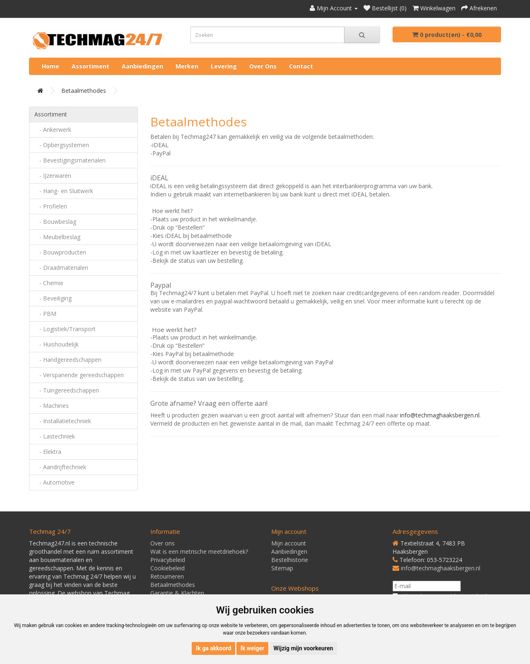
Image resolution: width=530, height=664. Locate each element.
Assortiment (90, 66)
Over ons (263, 66)
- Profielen (50, 206)
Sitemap (282, 568)
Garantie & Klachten (177, 593)
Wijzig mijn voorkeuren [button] (303, 648)
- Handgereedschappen (67, 360)
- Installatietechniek (62, 421)
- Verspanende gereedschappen (79, 375)
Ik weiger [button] (252, 648)
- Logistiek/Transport (65, 329)
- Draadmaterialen (61, 267)
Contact (301, 66)
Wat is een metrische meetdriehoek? (199, 551)
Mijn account (288, 543)
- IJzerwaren (52, 175)
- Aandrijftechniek (60, 467)
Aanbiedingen (142, 66)
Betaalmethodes (83, 91)
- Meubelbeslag (57, 237)
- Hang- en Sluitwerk (63, 191)
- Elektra (47, 452)
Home (50, 66)
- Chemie (48, 283)
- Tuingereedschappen (66, 390)
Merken (187, 66)
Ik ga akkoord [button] (213, 648)
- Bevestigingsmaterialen (70, 160)
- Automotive (54, 482)
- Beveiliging (53, 298)
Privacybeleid (167, 560)
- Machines (51, 406)
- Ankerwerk (52, 129)
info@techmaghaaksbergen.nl (440, 568)
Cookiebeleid (167, 568)
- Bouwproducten (60, 252)
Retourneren (167, 576)
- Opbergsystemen (61, 145)
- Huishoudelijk (56, 344)
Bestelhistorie (289, 560)
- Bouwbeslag (55, 221)
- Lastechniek (54, 436)
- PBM (45, 313)
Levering (224, 66)
